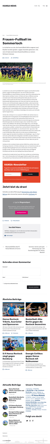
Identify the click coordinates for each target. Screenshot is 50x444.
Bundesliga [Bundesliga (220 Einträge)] (29, 392)
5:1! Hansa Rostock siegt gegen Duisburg (12, 356)
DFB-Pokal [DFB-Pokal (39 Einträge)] (39, 392)
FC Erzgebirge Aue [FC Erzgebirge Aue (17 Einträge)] (28, 395)
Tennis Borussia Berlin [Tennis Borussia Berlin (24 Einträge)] (40, 406)
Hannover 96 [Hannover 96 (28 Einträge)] (43, 398)
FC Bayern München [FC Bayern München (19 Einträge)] (34, 393)
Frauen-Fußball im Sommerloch (12, 35)
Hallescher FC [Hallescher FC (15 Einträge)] (32, 398)
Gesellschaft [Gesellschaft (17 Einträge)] (42, 397)
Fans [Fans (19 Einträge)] (42, 392)
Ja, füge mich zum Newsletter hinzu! (10, 283)
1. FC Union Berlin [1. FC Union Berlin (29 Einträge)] (36, 388)
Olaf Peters (16, 57)
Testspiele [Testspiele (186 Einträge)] (28, 408)
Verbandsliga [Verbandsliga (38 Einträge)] (34, 409)
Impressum (5, 433)
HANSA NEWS (9, 6)
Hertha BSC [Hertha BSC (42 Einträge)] (28, 400)
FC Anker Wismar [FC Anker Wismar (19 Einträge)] (28, 393)
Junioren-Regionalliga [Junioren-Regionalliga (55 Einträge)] (41, 402)
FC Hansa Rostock (16, 220)
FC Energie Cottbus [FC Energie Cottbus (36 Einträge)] (41, 393)
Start (3, 35)
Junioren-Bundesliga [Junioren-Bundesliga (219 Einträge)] (31, 402)
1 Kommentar (15, 333)
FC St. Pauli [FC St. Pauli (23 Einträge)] (38, 397)
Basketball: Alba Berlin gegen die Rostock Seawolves (36, 322)
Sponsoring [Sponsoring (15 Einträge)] (27, 406)
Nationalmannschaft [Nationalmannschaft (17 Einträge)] (40, 403)
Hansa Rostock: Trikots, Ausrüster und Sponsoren (12, 322)
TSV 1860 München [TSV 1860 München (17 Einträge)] (28, 409)
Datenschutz (5, 436)
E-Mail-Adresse (25, 277)
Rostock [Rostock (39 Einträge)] (38, 405)
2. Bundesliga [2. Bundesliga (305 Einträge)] (30, 390)
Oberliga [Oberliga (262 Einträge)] (28, 405)
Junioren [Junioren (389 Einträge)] (37, 400)
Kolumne (7, 220)
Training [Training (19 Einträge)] (33, 408)
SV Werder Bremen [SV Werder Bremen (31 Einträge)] (32, 406)
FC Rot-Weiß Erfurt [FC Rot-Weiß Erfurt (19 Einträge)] (28, 397)
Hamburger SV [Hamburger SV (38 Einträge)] (37, 398)
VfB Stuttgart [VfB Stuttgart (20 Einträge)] (39, 409)
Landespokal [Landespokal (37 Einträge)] (28, 403)
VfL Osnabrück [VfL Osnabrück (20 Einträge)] (44, 409)
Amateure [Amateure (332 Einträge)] (41, 390)
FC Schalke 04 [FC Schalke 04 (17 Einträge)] (34, 397)
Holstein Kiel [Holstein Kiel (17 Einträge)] (32, 400)
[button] (37, 6)
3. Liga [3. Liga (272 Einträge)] (36, 390)
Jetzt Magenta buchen (21, 212)
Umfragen (32, 194)
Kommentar (5, 266)
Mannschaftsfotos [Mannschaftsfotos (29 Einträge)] (34, 403)
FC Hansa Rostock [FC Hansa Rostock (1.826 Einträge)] (38, 395)
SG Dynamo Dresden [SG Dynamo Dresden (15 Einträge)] (44, 405)
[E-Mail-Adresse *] (12, 174)
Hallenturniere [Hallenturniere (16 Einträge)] (28, 398)
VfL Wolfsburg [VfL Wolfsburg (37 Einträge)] (28, 411)
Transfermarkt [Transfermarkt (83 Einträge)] (38, 408)
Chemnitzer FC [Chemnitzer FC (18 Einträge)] (34, 392)
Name (4, 277)
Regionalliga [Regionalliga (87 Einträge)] (34, 405)
